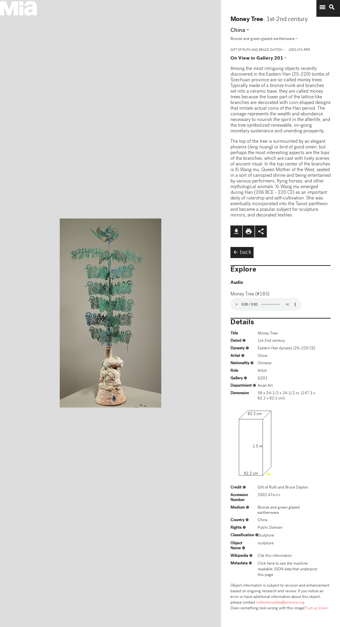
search (331, 7)
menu (322, 7)
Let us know (317, 608)
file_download (236, 231)
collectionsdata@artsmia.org (280, 603)
